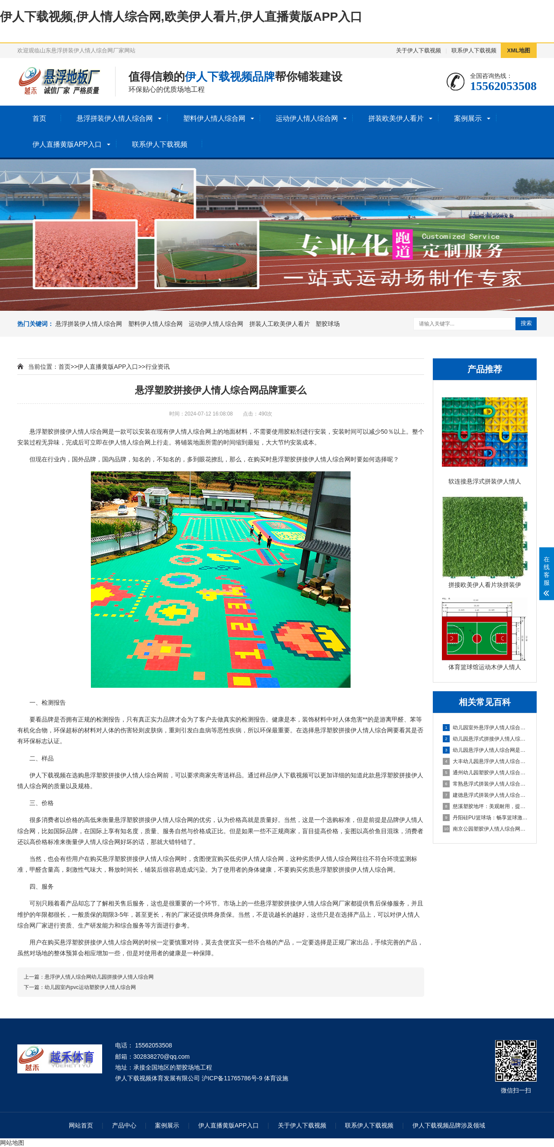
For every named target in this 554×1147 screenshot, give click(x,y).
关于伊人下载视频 (418, 50)
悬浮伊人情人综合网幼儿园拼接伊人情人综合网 (99, 977)
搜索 (526, 323)
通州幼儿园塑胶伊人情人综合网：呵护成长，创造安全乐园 (485, 772)
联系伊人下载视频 (473, 50)
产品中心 (124, 1125)
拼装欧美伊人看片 (396, 118)
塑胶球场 (328, 323)
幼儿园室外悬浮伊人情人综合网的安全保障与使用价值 (485, 727)
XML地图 (518, 50)
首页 (39, 118)
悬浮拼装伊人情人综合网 (115, 118)
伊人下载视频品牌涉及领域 (448, 1125)
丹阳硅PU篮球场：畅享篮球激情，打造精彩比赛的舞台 (485, 817)
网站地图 (12, 1142)
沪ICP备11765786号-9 (232, 1078)
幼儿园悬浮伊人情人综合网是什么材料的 (485, 750)
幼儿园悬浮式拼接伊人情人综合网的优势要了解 (485, 738)
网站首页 (81, 1125)
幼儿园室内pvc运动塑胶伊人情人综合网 (90, 987)
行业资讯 (157, 366)
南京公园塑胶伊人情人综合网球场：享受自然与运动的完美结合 (485, 828)
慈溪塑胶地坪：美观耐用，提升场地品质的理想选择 (485, 806)
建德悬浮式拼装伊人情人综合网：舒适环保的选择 (485, 795)
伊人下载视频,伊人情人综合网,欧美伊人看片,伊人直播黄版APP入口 (181, 16)
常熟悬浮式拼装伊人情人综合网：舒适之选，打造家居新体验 (485, 783)
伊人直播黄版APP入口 (67, 144)
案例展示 (468, 118)
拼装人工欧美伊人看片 (279, 323)
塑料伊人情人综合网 (214, 118)
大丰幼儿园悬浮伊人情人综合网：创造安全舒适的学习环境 (485, 761)
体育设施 (276, 1078)
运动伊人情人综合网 (307, 118)
